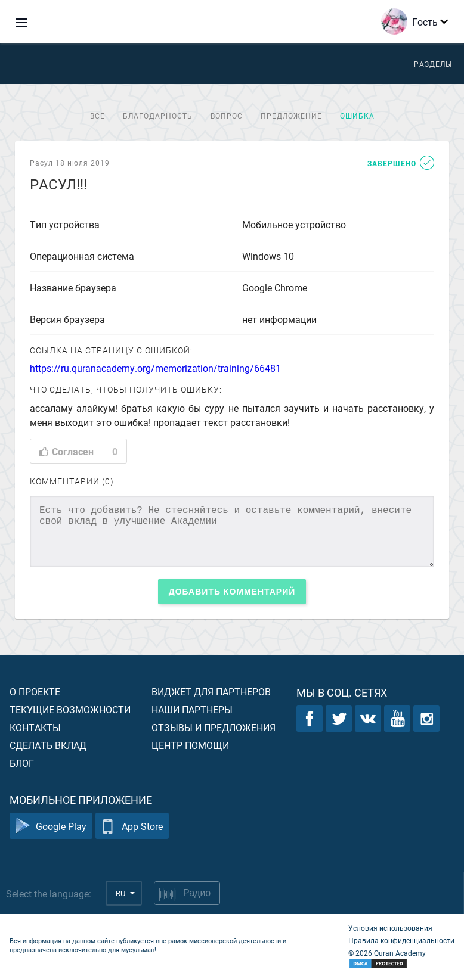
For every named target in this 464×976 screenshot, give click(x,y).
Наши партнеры (192, 709)
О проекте (35, 691)
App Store (132, 826)
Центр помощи (190, 745)
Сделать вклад (48, 745)
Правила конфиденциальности (401, 940)
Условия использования (390, 928)
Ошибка (357, 115)
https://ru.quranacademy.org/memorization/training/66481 (155, 368)
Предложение (291, 115)
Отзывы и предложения (213, 727)
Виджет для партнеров (211, 691)
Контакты (35, 727)
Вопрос (227, 115)
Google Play (51, 826)
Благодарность (158, 115)
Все (97, 115)
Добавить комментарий (232, 591)
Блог (22, 763)
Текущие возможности (70, 709)
